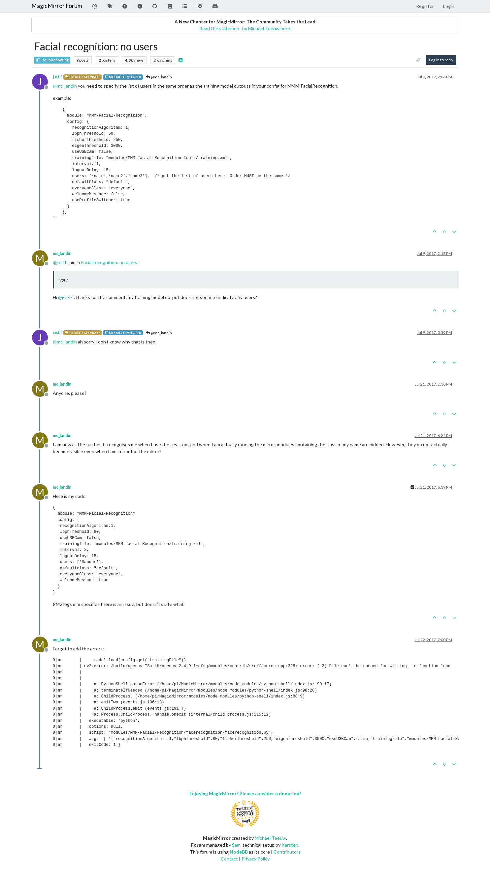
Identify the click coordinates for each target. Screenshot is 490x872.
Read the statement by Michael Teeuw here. (245, 28)
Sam (236, 845)
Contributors (287, 852)
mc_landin (62, 253)
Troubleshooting (52, 60)
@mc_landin (159, 76)
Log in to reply (441, 59)
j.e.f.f (57, 76)
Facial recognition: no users (109, 262)
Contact (229, 858)
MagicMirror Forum (56, 5)
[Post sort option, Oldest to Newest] (418, 60)
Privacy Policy (256, 858)
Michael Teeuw (270, 838)
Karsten (289, 845)
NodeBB (239, 852)
